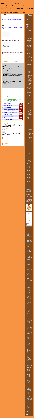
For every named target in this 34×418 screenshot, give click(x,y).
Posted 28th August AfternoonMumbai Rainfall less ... (30, 76)
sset (4, 65)
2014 (28, 171)
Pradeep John (5, 141)
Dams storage (29, 251)
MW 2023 (28, 325)
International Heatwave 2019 (29, 272)
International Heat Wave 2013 (29, 270)
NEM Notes (28, 343)
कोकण (27, 408)
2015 (28, 170)
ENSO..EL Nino (29, 256)
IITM (27, 268)
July (28, 153)
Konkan (28, 278)
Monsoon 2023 (29, 302)
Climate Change (29, 247)
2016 (27, 228)
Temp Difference (29, 390)
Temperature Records (29, 392)
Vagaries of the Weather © (12, 4)
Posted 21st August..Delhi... (30, 98)
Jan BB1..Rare (29, 273)
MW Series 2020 (29, 332)
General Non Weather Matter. (29, 30)
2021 (28, 56)
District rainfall (29, 252)
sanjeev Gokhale (6, 73)
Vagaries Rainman (29, 399)
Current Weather (29, 41)
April (28, 157)
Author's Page (29, 40)
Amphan (28, 235)
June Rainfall (29, 275)
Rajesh (4, 142)
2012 (28, 174)
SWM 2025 (28, 380)
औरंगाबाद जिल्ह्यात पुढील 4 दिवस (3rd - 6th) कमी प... (30, 142)
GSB (4, 137)
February (29, 160)
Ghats (27, 260)
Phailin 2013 (28, 349)
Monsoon (28, 293)
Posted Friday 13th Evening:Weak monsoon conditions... (29, 119)
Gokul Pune (5, 138)
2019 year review (29, 233)
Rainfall (28, 357)
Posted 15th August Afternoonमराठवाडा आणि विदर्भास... (29, 114)
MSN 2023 (28, 314)
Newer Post (4, 90)
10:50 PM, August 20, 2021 (7, 83)
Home (12, 90)
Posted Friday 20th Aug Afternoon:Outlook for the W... (29, 102)
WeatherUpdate (29, 405)
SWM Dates (28, 381)
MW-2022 (28, 333)
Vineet (4, 144)
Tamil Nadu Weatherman (29, 389)
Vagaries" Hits (29, 46)
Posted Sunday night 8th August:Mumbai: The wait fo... (29, 129)
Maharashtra (29, 285)
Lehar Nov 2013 (29, 280)
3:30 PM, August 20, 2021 (7, 70)
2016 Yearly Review (28, 230)
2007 (28, 181)
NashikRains (29, 334)
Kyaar (27, 279)
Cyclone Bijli (28, 250)
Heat (27, 263)
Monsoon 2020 (29, 298)
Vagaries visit (29, 400)
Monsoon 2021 (29, 299)
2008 (28, 180)
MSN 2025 (28, 315)
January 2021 (29, 274)
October (29, 60)
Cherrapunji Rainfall (28, 246)
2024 (28, 52)
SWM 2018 (28, 375)
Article (28, 239)
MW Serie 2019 (29, 326)
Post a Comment (5, 85)
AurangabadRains (29, 240)
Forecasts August (29, 259)
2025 (28, 50)
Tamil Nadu (28, 387)
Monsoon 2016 (29, 296)
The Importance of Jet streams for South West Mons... (30, 133)
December (29, 57)
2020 (28, 163)
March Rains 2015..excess (29, 291)
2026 (28, 49)
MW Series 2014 (29, 327)
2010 (28, 177)
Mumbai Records (29, 320)
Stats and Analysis (29, 45)
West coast (28, 406)
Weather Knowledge (28, 403)
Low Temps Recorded (28, 282)
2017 (28, 167)
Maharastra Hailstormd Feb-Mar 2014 (29, 287)
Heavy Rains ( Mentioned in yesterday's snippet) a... (29, 150)
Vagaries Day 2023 (30, 398)
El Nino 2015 (29, 255)
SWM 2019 (28, 376)
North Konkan (29, 345)
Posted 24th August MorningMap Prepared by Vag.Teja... (29, 94)
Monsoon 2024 (29, 303)
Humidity (28, 266)
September (29, 61)
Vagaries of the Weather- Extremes (29, 20)
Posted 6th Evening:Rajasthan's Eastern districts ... (29, 137)
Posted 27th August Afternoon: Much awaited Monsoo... (29, 80)
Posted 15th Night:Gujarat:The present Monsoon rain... (29, 109)
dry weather (28, 253)
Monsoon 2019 (29, 297)
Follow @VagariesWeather (29, 26)
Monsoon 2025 (29, 304)
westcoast (28, 407)
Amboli (28, 234)
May (28, 156)
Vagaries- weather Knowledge (29, 22)
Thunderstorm (29, 393)
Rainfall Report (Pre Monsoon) (29, 359)
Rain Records (29, 356)
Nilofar (28, 344)
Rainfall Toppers (29, 362)
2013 (28, 173)
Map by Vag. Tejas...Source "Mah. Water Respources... (29, 146)
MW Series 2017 (29, 331)
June (28, 154)
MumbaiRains (29, 322)
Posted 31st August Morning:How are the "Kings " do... (29, 66)
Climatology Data (29, 44)
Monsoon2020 (29, 313)
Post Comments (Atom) (9, 92)
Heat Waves (28, 264)
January (29, 161)
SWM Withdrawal (29, 382)
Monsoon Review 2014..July (29, 309)
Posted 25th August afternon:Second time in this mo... (29, 89)
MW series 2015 (29, 328)
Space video (28, 370)
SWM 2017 (28, 374)
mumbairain (28, 321)
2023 (28, 53)
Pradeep (28, 352)
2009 (28, 178)
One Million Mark (29, 348)
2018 (28, 166)
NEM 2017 (28, 338)
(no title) (6, 123)
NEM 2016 (28, 337)
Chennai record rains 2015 (29, 244)
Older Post (21, 90)
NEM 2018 (28, 339)
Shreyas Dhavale (5, 143)
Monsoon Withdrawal (28, 312)
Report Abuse (28, 413)
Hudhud (28, 265)
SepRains (28, 369)
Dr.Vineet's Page (29, 37)
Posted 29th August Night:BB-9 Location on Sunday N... (29, 71)
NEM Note (28, 342)
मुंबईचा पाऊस (28, 411)
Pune (27, 353)
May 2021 (28, 292)
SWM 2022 (28, 379)
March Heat (28, 289)
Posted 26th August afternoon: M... (29, 85)
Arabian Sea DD (29, 236)
